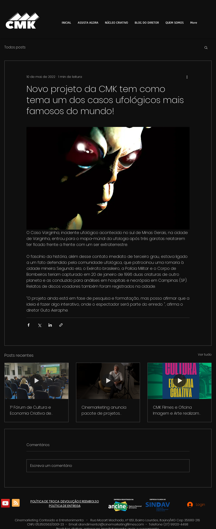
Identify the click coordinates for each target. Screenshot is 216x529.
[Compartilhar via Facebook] (28, 325)
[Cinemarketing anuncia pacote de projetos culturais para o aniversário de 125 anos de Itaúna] (108, 381)
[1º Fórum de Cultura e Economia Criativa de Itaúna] (36, 381)
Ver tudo (205, 354)
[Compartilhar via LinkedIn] (50, 325)
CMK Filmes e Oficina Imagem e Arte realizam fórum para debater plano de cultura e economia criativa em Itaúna (178, 410)
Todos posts (15, 47)
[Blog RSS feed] (16, 503)
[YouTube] (5, 503)
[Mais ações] (187, 76)
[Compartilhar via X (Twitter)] (39, 325)
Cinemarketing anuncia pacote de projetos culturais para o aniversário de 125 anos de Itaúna (108, 410)
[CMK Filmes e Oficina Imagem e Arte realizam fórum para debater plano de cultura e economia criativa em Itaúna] (179, 381)
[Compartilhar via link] (61, 325)
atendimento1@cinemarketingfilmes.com (111, 524)
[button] (116, 22)
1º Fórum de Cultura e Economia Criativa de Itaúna (30, 410)
